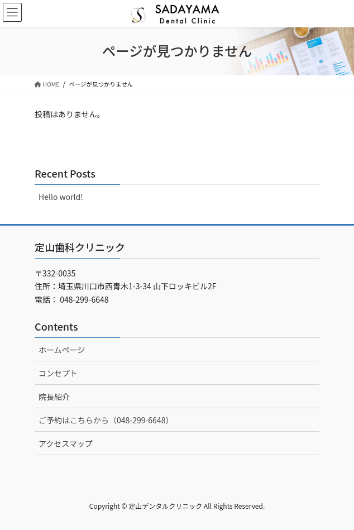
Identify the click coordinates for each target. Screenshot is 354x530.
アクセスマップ (66, 443)
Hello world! (61, 196)
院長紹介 (54, 396)
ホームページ (62, 349)
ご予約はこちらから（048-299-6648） (106, 420)
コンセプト (58, 373)
